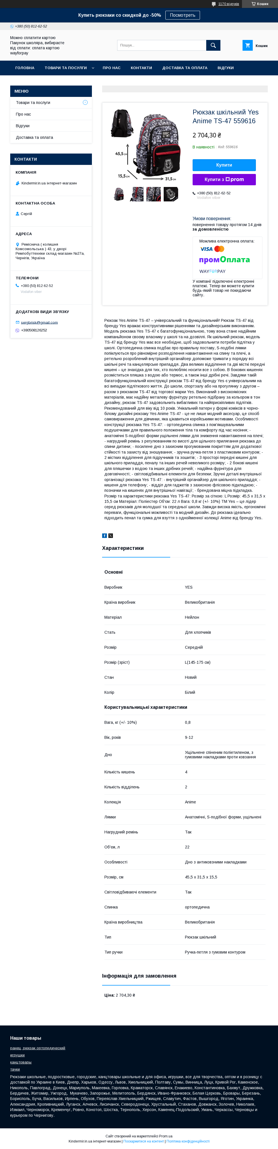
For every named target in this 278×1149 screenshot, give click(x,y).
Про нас (112, 68)
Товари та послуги (33, 102)
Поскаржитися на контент (143, 1141)
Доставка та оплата (184, 68)
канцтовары (20, 1062)
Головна (24, 68)
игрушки (17, 1055)
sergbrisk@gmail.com (39, 322)
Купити (224, 165)
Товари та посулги (66, 68)
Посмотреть (182, 15)
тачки (15, 1069)
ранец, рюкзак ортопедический (37, 1048)
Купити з (224, 179)
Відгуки (226, 68)
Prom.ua (165, 1136)
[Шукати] (213, 45)
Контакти (141, 68)
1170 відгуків (228, 4)
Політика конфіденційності (188, 1141)
